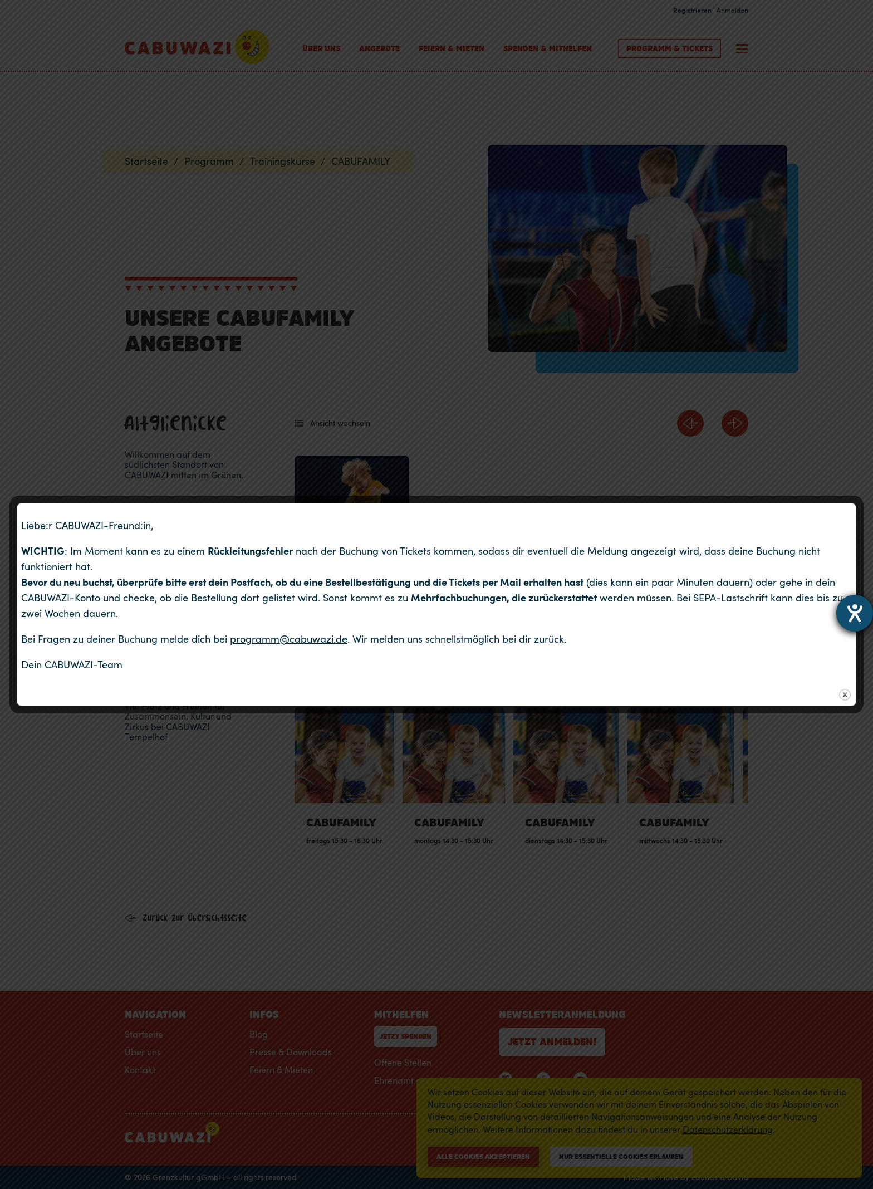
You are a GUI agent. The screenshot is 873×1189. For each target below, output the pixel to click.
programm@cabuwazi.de (288, 638)
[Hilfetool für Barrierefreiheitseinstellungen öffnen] (854, 613)
